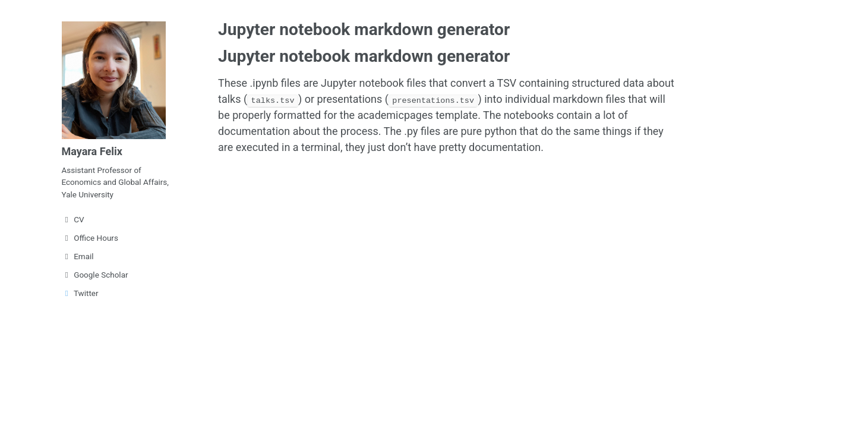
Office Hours (90, 238)
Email (78, 256)
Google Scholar (95, 274)
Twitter (80, 293)
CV (73, 219)
